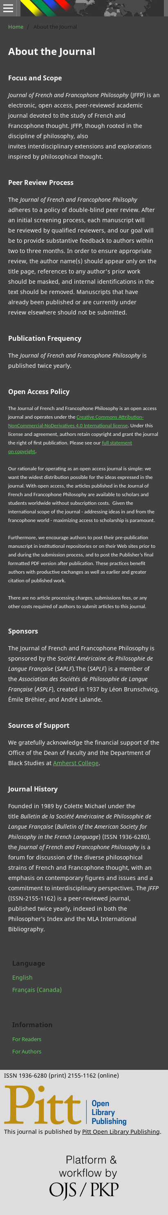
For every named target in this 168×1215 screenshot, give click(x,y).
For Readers (26, 1039)
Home (15, 26)
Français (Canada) (37, 990)
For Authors (26, 1051)
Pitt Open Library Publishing (121, 1131)
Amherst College (76, 763)
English (22, 977)
